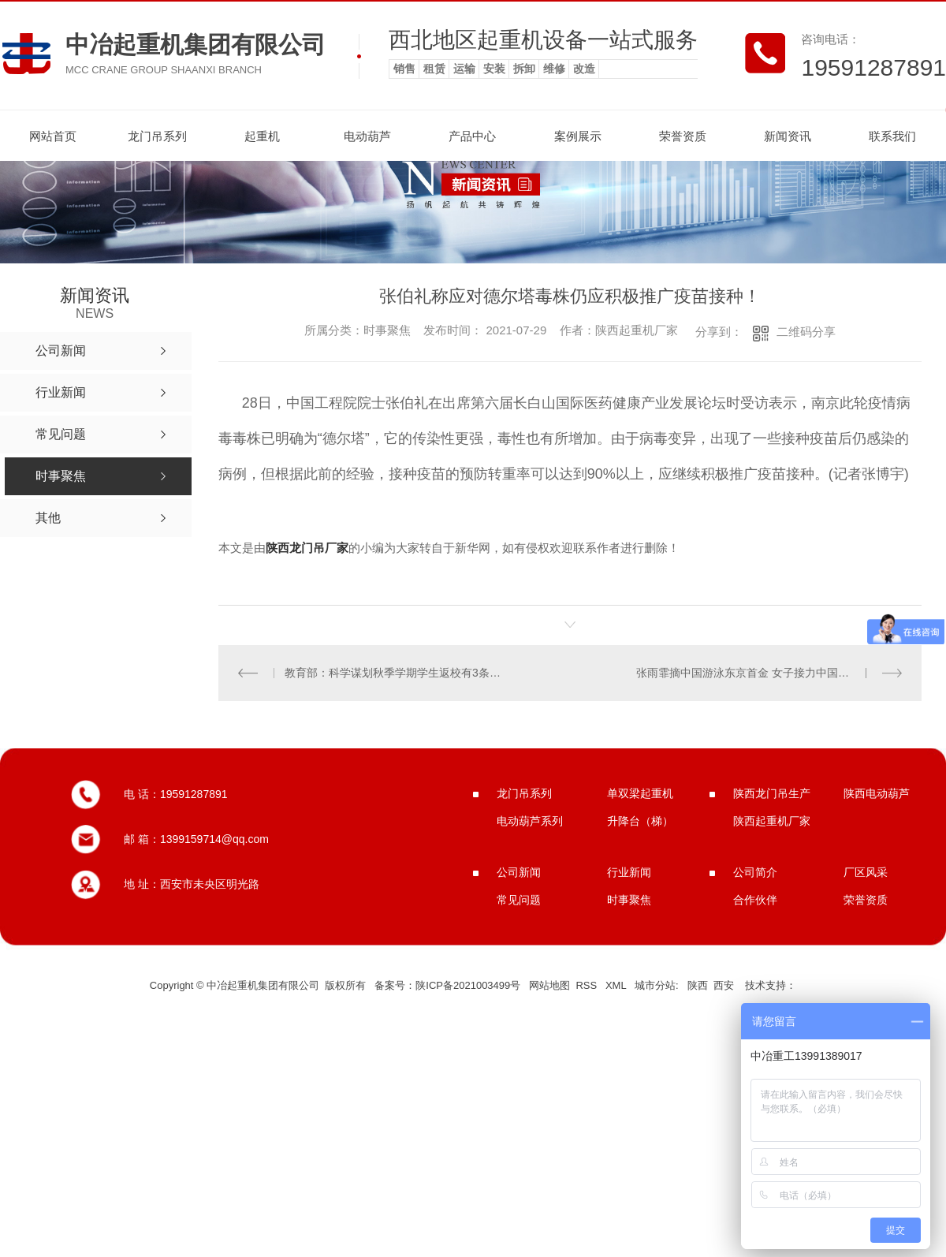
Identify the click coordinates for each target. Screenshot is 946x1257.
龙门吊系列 (157, 136)
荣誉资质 (682, 136)
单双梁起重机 (640, 793)
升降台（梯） (640, 821)
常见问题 (519, 899)
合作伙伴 (755, 899)
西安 (723, 985)
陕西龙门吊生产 (771, 793)
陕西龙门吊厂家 (307, 547)
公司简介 (755, 872)
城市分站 (655, 985)
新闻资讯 (787, 136)
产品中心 (472, 136)
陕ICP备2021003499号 (467, 985)
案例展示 (577, 136)
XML (617, 985)
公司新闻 (519, 872)
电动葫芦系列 (530, 821)
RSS (587, 985)
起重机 (262, 136)
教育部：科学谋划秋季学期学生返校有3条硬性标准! (394, 672)
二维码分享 (806, 331)
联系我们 (892, 136)
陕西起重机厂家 (771, 821)
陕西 (697, 985)
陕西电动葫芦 (877, 793)
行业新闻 (629, 872)
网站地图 (549, 985)
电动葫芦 (367, 136)
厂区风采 (866, 872)
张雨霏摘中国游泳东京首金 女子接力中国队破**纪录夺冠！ (769, 672)
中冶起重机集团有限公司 (195, 45)
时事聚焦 (629, 899)
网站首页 (52, 136)
